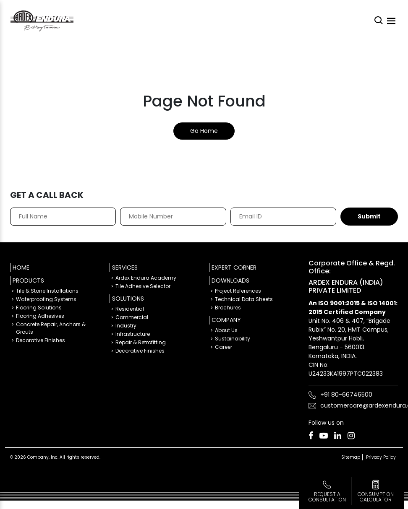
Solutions (128, 298)
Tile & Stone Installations (47, 290)
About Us (226, 330)
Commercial (131, 317)
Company (226, 320)
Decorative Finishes (40, 340)
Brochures (228, 307)
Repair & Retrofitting (140, 342)
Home (21, 267)
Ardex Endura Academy (145, 277)
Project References (238, 290)
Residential (129, 308)
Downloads (230, 280)
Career (223, 347)
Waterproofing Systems (46, 299)
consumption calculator (376, 496)
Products (28, 280)
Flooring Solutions (39, 307)
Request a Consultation (327, 496)
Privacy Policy (381, 457)
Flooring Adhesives (40, 315)
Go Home (204, 131)
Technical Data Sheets (244, 299)
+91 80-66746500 (346, 394)
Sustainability (232, 338)
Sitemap (350, 457)
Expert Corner (234, 267)
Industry (125, 325)
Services (125, 267)
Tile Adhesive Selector (142, 286)
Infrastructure (132, 334)
